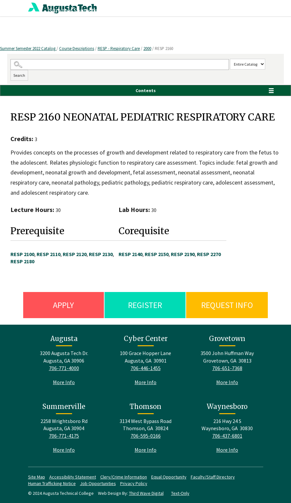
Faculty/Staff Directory (213, 477)
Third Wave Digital (146, 493)
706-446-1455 (146, 368)
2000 (147, 48)
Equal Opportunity (168, 477)
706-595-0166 (146, 435)
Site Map (36, 477)
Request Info (227, 305)
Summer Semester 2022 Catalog (28, 48)
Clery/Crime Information (123, 477)
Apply (63, 305)
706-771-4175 (64, 435)
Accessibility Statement (72, 477)
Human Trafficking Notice (52, 483)
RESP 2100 (22, 254)
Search (19, 75)
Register (145, 305)
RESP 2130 (101, 254)
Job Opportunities (98, 483)
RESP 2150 (157, 254)
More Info (64, 382)
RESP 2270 (209, 254)
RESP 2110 (48, 254)
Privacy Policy (133, 483)
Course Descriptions (76, 48)
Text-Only (180, 493)
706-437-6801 (227, 435)
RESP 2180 (22, 261)
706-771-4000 (64, 368)
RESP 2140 (130, 254)
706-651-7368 (227, 368)
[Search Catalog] (119, 64)
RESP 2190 (183, 254)
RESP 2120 (75, 254)
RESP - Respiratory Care (119, 48)
